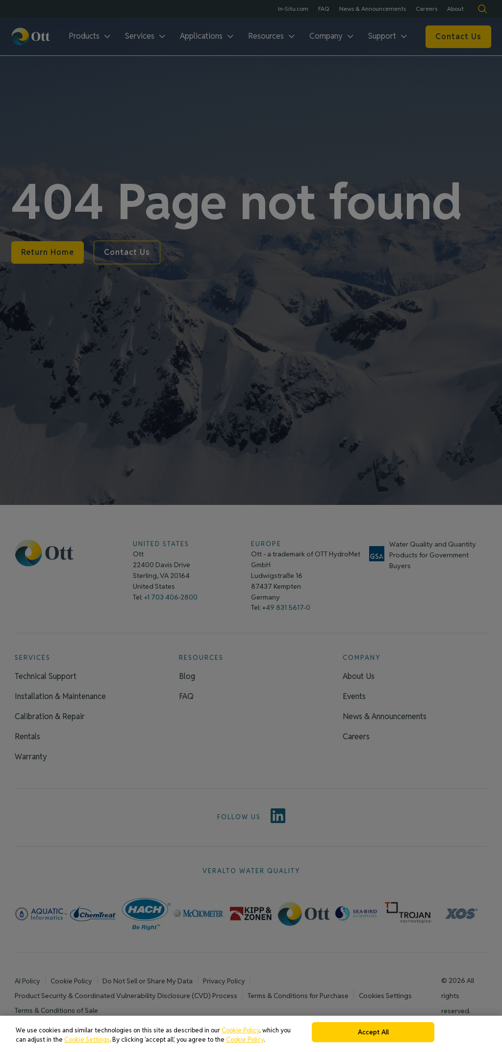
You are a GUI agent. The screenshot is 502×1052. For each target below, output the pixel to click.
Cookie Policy (240, 1034)
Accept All (373, 1036)
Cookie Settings (87, 1043)
